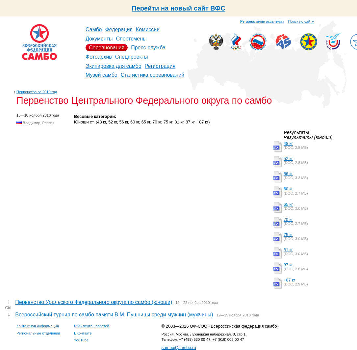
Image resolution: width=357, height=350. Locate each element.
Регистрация (160, 66)
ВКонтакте (83, 333)
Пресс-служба (148, 47)
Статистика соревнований (153, 75)
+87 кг (289, 280)
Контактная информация (37, 326)
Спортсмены (131, 38)
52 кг (288, 158)
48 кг (288, 143)
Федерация (119, 29)
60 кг (288, 188)
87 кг (288, 264)
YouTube (81, 340)
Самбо (94, 29)
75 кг (288, 234)
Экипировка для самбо (113, 66)
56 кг (288, 173)
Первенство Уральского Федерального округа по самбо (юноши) (93, 302)
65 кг (288, 204)
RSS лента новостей (91, 326)
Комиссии (148, 29)
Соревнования (106, 47)
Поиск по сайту (301, 21)
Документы (99, 38)
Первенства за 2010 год (36, 92)
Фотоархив (99, 57)
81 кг (288, 249)
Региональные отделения (262, 21)
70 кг (288, 219)
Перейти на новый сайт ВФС (178, 8)
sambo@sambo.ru (179, 347)
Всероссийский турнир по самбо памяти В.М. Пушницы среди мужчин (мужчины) (114, 314)
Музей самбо (101, 75)
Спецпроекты (131, 57)
